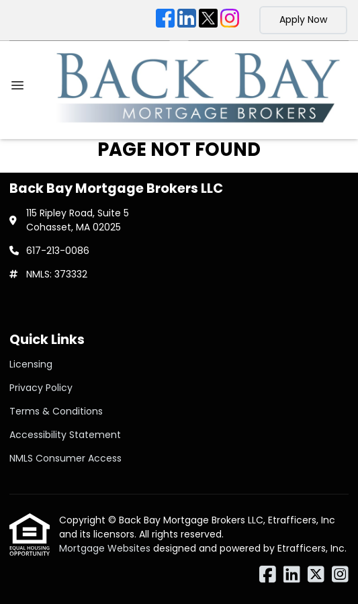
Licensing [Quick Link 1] (30, 364)
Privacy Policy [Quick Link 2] (41, 387)
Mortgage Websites (106, 548)
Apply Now (303, 19)
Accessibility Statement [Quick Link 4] (65, 434)
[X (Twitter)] (208, 20)
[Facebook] (165, 20)
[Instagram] (229, 20)
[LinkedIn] (186, 20)
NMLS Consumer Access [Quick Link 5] (65, 458)
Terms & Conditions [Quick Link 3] (56, 411)
